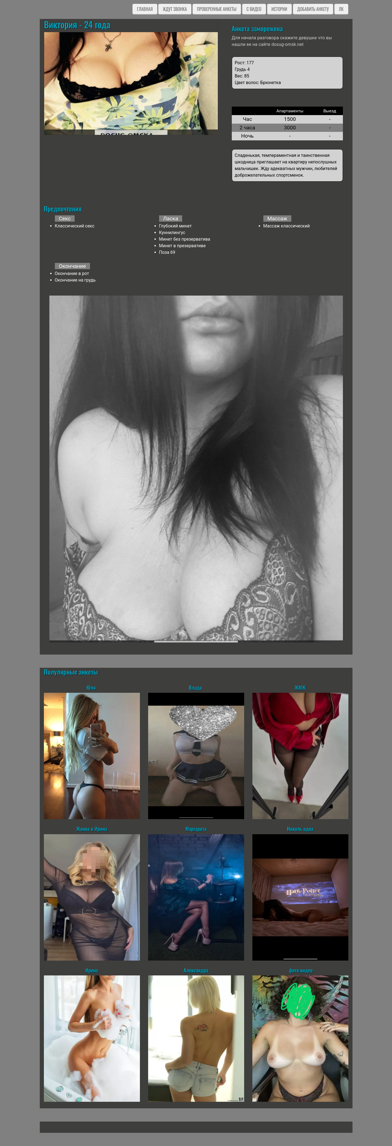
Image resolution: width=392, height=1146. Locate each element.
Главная (145, 9)
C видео (254, 9)
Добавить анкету (313, 9)
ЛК (341, 9)
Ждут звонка (175, 9)
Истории (279, 9)
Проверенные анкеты (216, 9)
